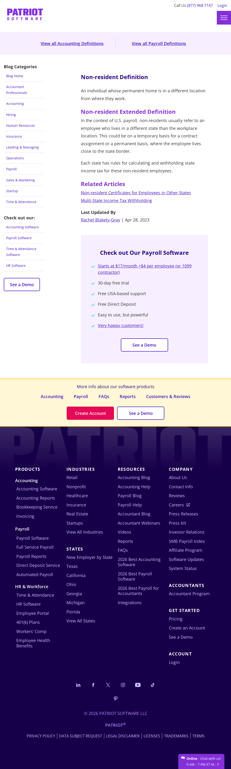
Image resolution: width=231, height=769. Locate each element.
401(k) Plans (28, 622)
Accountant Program (189, 593)
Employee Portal (32, 613)
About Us (178, 477)
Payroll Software (19, 238)
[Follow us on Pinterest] (115, 698)
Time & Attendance (21, 202)
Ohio (71, 584)
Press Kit (177, 523)
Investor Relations (187, 532)
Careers (176, 505)
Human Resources (20, 125)
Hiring (11, 114)
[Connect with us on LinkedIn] (78, 685)
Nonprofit (76, 486)
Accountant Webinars (139, 523)
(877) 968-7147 (200, 5)
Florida (73, 612)
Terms (198, 736)
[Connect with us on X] (108, 685)
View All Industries (84, 532)
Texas (72, 566)
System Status (183, 568)
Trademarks (176, 736)
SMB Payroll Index (187, 541)
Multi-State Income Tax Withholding (116, 200)
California (76, 575)
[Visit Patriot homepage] (25, 13)
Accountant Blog (134, 514)
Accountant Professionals (16, 90)
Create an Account (187, 628)
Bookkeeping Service (36, 507)
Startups (74, 523)
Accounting (15, 103)
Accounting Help (134, 486)
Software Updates (186, 559)
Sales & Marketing (20, 180)
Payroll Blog (130, 495)
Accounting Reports (35, 498)
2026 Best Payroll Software (135, 576)
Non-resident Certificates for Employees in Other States (136, 192)
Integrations (130, 602)
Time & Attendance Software (21, 251)
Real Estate (77, 514)
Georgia (74, 593)
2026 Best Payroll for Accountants (138, 590)
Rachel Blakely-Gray (100, 220)
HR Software (16, 265)
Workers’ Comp (31, 631)
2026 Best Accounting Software (139, 562)
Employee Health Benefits (33, 643)
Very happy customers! (121, 325)
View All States (80, 621)
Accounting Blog (134, 477)
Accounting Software (22, 227)
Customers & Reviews (168, 396)
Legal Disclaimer (122, 736)
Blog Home (14, 76)
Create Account (90, 413)
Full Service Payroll (35, 547)
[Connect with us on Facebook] (93, 685)
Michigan (75, 602)
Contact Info (181, 486)
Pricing (176, 619)
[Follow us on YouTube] (137, 685)
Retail (72, 477)
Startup (12, 191)
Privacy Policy (41, 736)
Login (222, 5)
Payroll (11, 169)
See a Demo (22, 284)
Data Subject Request (80, 736)
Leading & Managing (22, 147)
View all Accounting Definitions (72, 43)
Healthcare (77, 495)
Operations (15, 158)
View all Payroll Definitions (159, 43)
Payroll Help (130, 505)
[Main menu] (224, 18)
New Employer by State (89, 557)
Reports (128, 396)
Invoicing (25, 516)
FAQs (104, 396)
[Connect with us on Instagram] (123, 685)
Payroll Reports (31, 556)
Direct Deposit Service (38, 565)
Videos (124, 532)
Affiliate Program (185, 550)
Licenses (152, 736)
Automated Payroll (34, 574)
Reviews (177, 495)
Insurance (14, 136)
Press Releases (183, 514)
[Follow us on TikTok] (152, 685)
